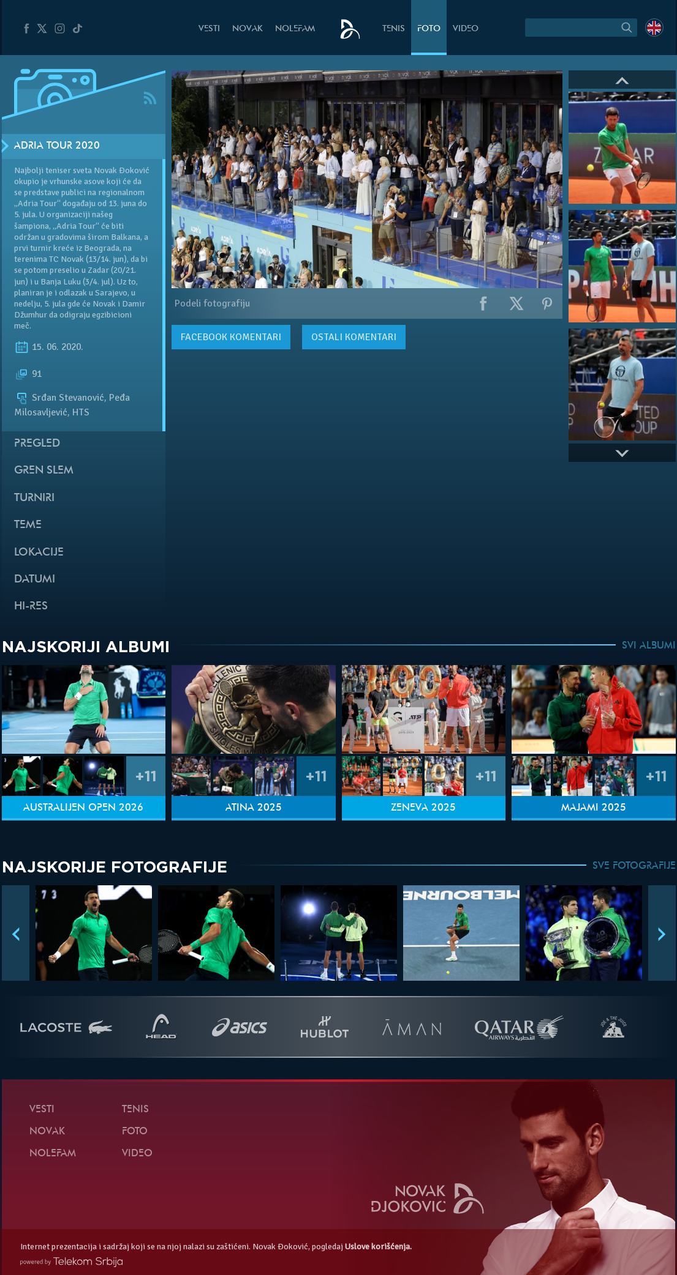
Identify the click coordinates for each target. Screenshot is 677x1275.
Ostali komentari (353, 337)
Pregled (37, 444)
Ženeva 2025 (423, 808)
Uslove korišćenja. (378, 1246)
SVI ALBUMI (649, 646)
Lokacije (39, 553)
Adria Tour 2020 (57, 146)
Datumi (34, 579)
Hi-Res (31, 606)
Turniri (34, 498)
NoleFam (295, 29)
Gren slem (44, 471)
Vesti (209, 29)
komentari (231, 337)
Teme (28, 525)
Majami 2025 (593, 808)
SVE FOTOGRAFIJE (634, 866)
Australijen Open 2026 (83, 808)
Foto (429, 29)
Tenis (393, 29)
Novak (247, 29)
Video (465, 29)
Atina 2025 (253, 808)
